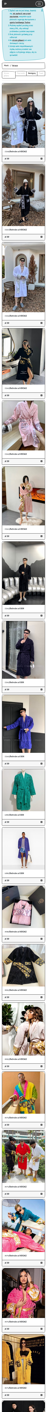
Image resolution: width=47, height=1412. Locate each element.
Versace (15, 66)
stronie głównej (18, 40)
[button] (41, 159)
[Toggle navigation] (39, 3)
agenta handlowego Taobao (20, 23)
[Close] (41, 11)
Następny (31, 73)
